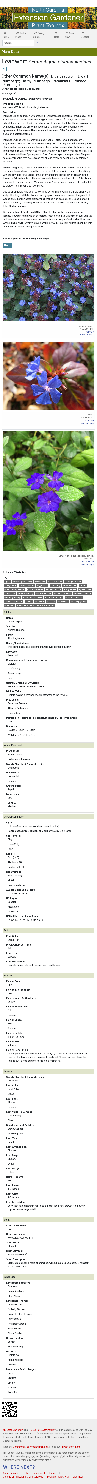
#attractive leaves (35, 589)
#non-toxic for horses (32, 597)
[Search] (18, 43)
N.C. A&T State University (41, 1429)
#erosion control (26, 585)
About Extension (11, 1473)
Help (56, 35)
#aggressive (42, 585)
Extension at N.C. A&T (58, 1476)
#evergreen (40, 581)
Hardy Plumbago (35, 81)
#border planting (25, 593)
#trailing (83, 585)
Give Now (69, 35)
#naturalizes (9, 593)
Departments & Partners (45, 1473)
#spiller (28, 601)
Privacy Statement (70, 1446)
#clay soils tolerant (82, 593)
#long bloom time (53, 589)
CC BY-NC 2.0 (88, 561)
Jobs (26, 1473)
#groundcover (84, 589)
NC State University (13, 1429)
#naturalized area (43, 593)
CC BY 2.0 (89, 332)
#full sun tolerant (55, 581)
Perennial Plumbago (69, 81)
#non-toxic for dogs (54, 597)
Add (7, 245)
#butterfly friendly (12, 597)
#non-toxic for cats (73, 597)
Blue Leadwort (63, 76)
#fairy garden (70, 589)
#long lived (9, 605)
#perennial (39, 601)
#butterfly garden (78, 601)
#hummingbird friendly (22, 581)
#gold (7, 581)
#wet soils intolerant (13, 601)
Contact (85, 35)
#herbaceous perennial (14, 589)
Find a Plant (20, 35)
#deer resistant (70, 585)
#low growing (10, 585)
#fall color (51, 601)
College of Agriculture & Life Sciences (23, 1476)
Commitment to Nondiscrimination (31, 1446)
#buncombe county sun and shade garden (35, 605)
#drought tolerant (73, 581)
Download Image (86, 335)
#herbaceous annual (62, 593)
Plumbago (11, 84)
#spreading (55, 585)
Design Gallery (39, 35)
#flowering (63, 601)
